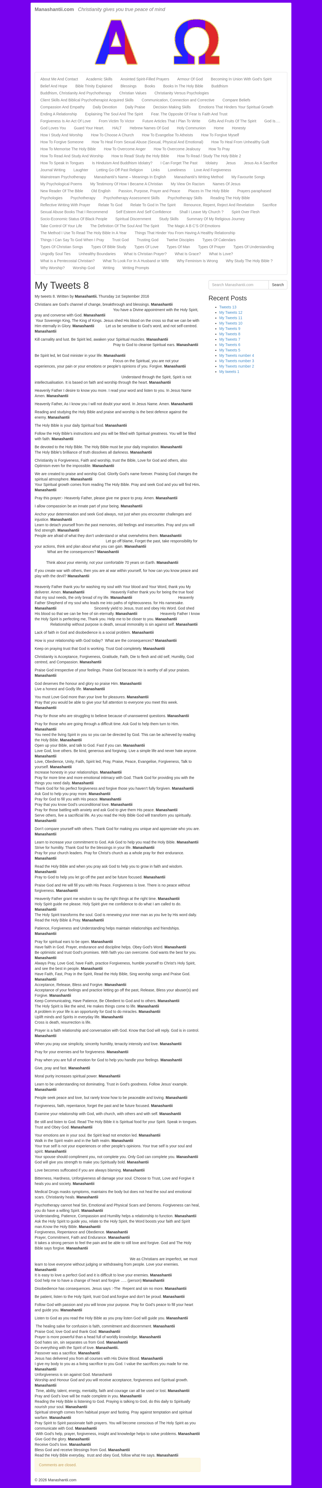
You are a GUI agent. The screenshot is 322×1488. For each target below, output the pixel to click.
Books (150, 86)
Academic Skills (99, 79)
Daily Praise (135, 107)
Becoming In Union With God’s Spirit (241, 79)
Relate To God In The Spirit (153, 205)
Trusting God (147, 240)
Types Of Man (178, 247)
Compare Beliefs (237, 100)
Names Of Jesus (226, 184)
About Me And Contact (59, 79)
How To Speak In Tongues (62, 163)
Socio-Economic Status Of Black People (73, 219)
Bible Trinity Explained (93, 86)
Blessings (128, 86)
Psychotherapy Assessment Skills (131, 198)
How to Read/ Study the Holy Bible (140, 156)
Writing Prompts (136, 268)
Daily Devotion (105, 107)
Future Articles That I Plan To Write (171, 121)
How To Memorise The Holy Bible (68, 149)
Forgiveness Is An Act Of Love (65, 121)
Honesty (239, 128)
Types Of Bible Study (108, 247)
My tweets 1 (229, 371)
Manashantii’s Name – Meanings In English (130, 177)
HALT (117, 128)
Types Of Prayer (211, 247)
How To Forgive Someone (62, 142)
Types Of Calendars (219, 240)
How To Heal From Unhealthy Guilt (240, 142)
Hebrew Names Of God (149, 128)
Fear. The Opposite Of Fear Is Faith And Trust (189, 114)
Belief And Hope (53, 86)
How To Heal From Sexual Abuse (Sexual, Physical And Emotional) (147, 142)
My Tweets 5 (229, 350)
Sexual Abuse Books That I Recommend (74, 212)
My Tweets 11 (230, 318)
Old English (100, 191)
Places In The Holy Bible (208, 191)
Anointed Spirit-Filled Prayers (144, 79)
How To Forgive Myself (220, 135)
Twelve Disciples (180, 240)
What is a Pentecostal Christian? (67, 261)
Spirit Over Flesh (246, 212)
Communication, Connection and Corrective (178, 100)
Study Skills (168, 219)
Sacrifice (269, 205)
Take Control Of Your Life (61, 226)
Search (278, 285)
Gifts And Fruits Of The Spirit (232, 121)
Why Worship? (52, 268)
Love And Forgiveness (212, 170)
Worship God (84, 268)
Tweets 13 (228, 307)
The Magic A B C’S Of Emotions (193, 226)
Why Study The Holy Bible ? (249, 261)
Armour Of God (190, 79)
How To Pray (219, 149)
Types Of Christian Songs (61, 247)
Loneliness (177, 170)
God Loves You (53, 128)
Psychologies (51, 198)
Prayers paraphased (254, 191)
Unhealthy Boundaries (97, 254)
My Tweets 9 (229, 328)
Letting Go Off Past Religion (119, 170)
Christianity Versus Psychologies (182, 93)
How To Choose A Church (112, 135)
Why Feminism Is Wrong (197, 261)
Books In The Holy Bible (183, 86)
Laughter (80, 170)
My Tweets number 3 (236, 361)
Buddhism (219, 86)
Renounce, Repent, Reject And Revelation (219, 205)
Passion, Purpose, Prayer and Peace (149, 191)
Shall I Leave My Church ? (201, 212)
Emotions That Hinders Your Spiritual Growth (236, 107)
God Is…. (272, 121)
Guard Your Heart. (89, 128)
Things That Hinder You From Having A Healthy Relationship (185, 233)
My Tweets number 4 (236, 355)
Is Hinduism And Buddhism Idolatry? (122, 163)
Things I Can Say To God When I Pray (72, 240)
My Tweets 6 (229, 345)
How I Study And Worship (61, 135)
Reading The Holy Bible (230, 198)
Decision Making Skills (172, 107)
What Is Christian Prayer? (145, 254)
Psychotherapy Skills (185, 198)
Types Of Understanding (253, 247)
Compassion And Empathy (62, 107)
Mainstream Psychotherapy (63, 177)
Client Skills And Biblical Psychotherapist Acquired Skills (87, 100)
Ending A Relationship (58, 114)
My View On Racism (188, 184)
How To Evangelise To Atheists (167, 135)
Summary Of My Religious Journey (216, 219)
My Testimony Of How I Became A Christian (126, 184)
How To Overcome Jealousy (177, 149)
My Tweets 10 (230, 323)
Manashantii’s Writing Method (198, 177)
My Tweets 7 (229, 339)
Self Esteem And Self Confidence (143, 212)
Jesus (231, 163)
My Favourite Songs (248, 177)
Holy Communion (191, 128)
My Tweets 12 (230, 312)
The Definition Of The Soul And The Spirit (124, 226)
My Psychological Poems (61, 184)
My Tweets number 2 (236, 366)
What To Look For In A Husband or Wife (136, 261)
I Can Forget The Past (178, 163)
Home (219, 128)
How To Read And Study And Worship (71, 156)
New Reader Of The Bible (61, 191)
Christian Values (132, 93)
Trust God (120, 240)
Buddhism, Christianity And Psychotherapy (75, 93)
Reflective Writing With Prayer (65, 205)
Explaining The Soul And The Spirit (114, 114)
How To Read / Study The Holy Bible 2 (209, 156)
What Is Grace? (188, 254)
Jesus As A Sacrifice (260, 163)
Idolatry (212, 163)
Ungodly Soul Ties (55, 254)
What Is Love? (221, 254)
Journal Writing (52, 170)
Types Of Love (146, 247)
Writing (108, 268)
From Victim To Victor (116, 121)
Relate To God (110, 205)
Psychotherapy (83, 198)
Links (155, 170)
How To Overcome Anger (124, 149)
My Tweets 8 (229, 334)
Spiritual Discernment (133, 219)
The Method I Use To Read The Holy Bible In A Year (83, 233)
